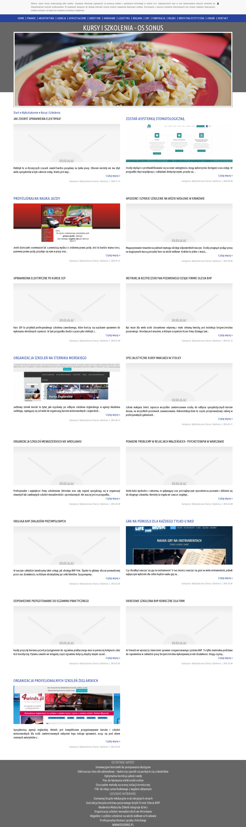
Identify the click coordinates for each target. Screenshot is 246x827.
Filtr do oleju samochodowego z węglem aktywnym (123, 789)
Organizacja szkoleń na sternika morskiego (49, 358)
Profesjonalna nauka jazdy (36, 198)
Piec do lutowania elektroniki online (123, 780)
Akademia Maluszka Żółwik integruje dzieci (123, 807)
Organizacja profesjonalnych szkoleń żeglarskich (55, 680)
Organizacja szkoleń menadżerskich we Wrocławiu (123, 811)
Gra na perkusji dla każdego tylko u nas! (160, 521)
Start (16, 112)
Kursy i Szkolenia (50, 112)
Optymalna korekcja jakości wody (123, 776)
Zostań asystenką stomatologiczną (155, 118)
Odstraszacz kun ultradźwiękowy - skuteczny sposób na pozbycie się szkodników (123, 771)
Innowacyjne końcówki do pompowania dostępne (123, 767)
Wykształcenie (30, 112)
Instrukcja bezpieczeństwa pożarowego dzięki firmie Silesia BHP (123, 803)
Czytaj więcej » (113, 175)
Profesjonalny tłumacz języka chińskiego (123, 820)
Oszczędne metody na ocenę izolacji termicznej (123, 784)
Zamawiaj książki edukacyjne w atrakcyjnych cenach (123, 798)
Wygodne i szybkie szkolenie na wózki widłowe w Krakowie (123, 816)
